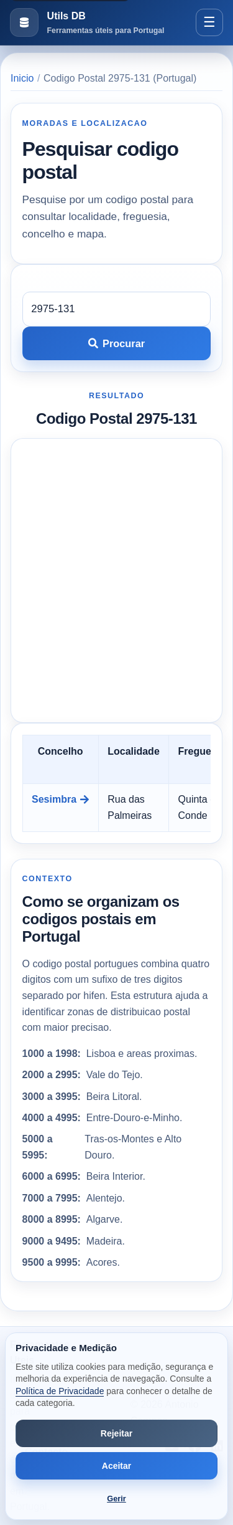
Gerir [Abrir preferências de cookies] (116, 1498)
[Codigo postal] (116, 309)
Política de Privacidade (60, 1391)
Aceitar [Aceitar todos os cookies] (116, 1466)
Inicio (22, 78)
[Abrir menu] (209, 22)
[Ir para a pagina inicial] (87, 22)
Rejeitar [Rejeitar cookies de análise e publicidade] (116, 1433)
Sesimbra (60, 799)
